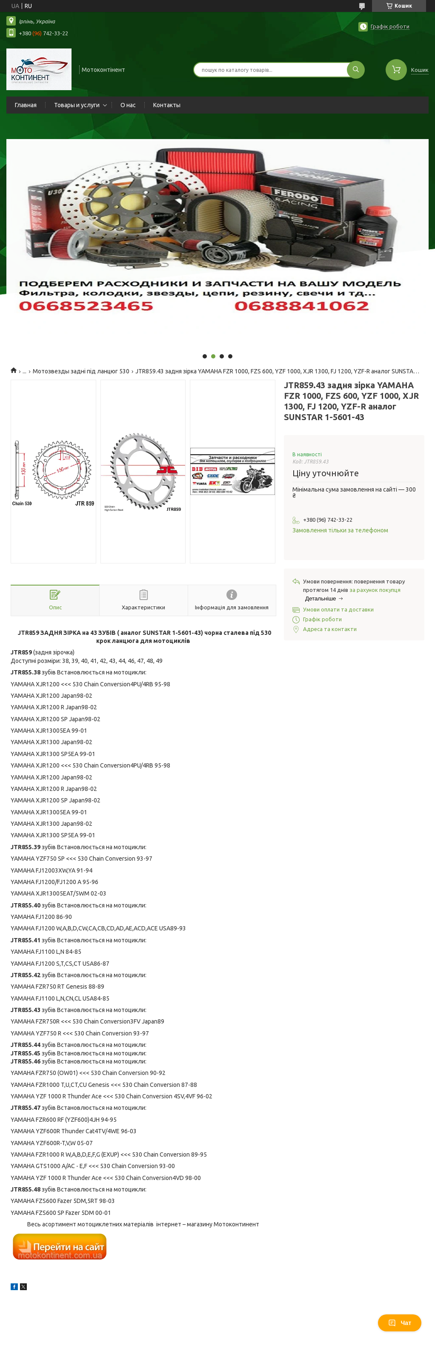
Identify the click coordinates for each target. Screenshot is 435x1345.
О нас (128, 105)
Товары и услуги (77, 105)
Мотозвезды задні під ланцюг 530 (81, 371)
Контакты (166, 105)
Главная (26, 105)
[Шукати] (356, 70)
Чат (399, 1323)
